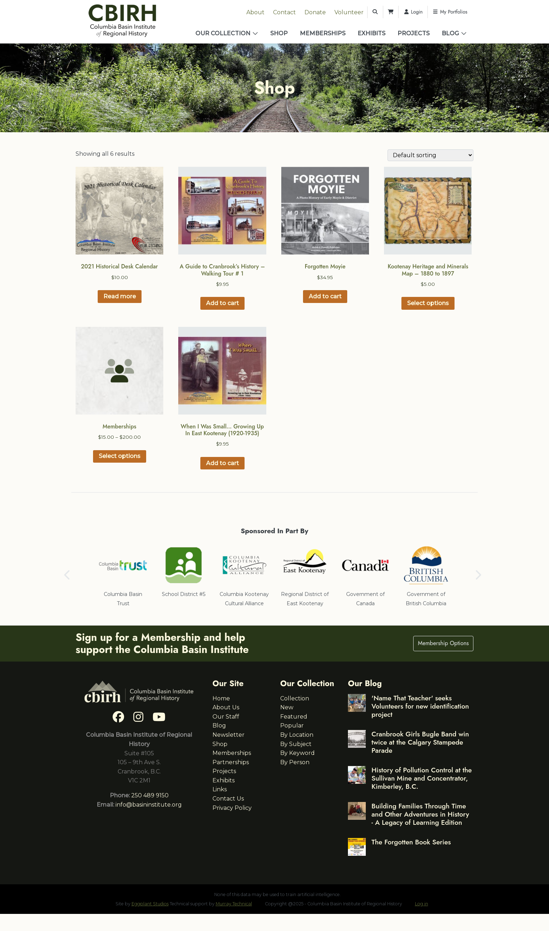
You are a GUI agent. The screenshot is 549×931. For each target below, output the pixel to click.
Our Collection (222, 33)
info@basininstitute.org (149, 804)
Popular (292, 725)
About (255, 12)
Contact (284, 12)
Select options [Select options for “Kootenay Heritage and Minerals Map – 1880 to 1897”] (428, 303)
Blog (450, 33)
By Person (294, 762)
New (286, 707)
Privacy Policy (232, 807)
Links (219, 789)
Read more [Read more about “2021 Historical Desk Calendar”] (119, 296)
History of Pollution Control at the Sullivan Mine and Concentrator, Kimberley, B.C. (421, 778)
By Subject (296, 744)
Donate (315, 12)
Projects (413, 33)
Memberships (322, 33)
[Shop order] (430, 155)
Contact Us (228, 798)
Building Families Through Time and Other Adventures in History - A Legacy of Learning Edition (420, 814)
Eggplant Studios (150, 903)
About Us (225, 707)
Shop (279, 33)
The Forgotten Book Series (411, 842)
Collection (294, 698)
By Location (296, 734)
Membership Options (443, 643)
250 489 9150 (150, 795)
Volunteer (349, 12)
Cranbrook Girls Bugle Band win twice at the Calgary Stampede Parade (420, 742)
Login (413, 11)
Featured (293, 716)
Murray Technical (234, 903)
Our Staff (225, 716)
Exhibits (371, 33)
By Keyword (297, 753)
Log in (421, 903)
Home (221, 698)
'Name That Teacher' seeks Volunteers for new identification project (420, 706)
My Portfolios (449, 11)
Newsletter (228, 734)
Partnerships (230, 762)
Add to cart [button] (222, 303)
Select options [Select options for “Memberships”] (119, 456)
